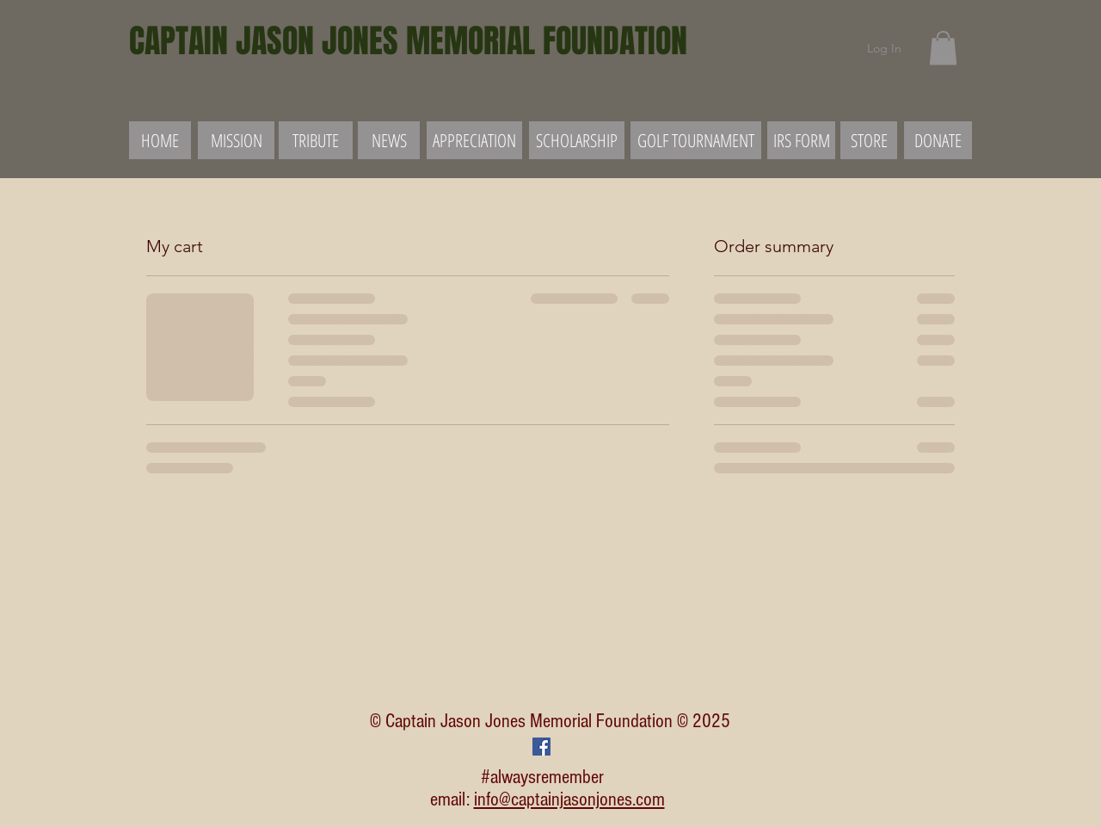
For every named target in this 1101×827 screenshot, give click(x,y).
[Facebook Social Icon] (541, 747)
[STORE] (868, 140)
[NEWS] (389, 140)
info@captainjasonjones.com (569, 799)
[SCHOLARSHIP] (576, 140)
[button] (943, 48)
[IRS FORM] (801, 140)
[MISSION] (236, 140)
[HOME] (160, 140)
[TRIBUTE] (316, 140)
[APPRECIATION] (474, 140)
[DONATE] (938, 140)
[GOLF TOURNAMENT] (695, 140)
